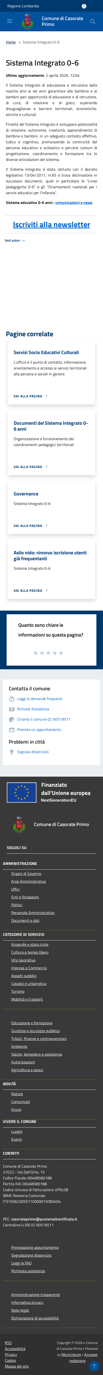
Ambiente (19, 1046)
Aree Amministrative (28, 881)
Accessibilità (15, 1349)
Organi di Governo (26, 873)
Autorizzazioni (23, 1062)
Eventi (16, 1139)
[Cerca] (93, 21)
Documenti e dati (25, 920)
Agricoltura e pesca (27, 1070)
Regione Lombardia (23, 6)
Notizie (17, 1094)
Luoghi (16, 1131)
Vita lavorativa (23, 960)
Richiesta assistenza (28, 1271)
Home (11, 42)
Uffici (15, 889)
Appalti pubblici (24, 976)
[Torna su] (94, 1366)
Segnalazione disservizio (31, 1255)
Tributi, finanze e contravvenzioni (39, 1038)
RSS (8, 1343)
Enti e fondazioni (25, 897)
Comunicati (20, 1102)
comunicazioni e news (74, 202)
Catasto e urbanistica (28, 983)
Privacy (11, 1354)
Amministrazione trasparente (35, 1294)
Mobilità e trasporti (27, 999)
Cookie (10, 1360)
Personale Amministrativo (32, 913)
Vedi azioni (16, 241)
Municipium (71, 1354)
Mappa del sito (17, 1366)
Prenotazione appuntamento (35, 1247)
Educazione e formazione (31, 1023)
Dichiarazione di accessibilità (35, 1318)
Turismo (17, 991)
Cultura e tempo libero (29, 952)
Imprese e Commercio (29, 968)
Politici (16, 905)
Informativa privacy (27, 1302)
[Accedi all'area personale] (84, 6)
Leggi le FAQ (21, 1263)
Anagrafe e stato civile (29, 944)
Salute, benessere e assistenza (36, 1054)
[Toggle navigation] (10, 21)
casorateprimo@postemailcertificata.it (44, 1219)
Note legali (20, 1310)
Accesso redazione (83, 1358)
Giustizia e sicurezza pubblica (35, 1031)
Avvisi (16, 1109)
